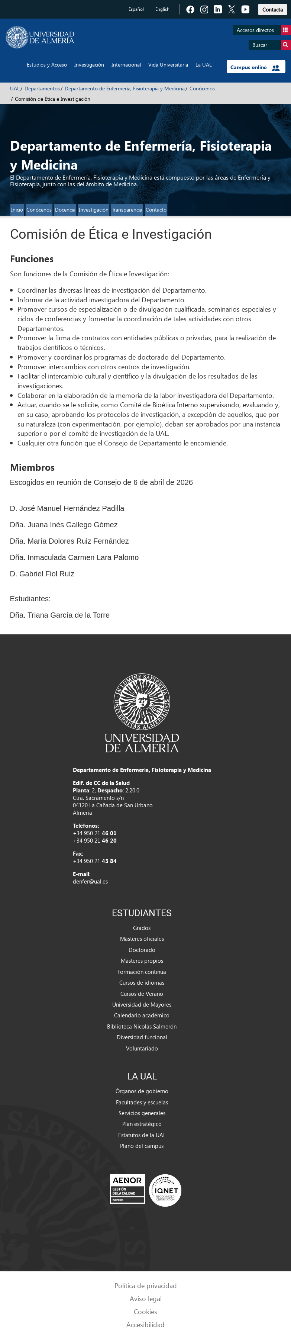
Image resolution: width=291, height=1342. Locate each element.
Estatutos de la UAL (142, 1135)
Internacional (126, 64)
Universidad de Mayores (141, 1004)
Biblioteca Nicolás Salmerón (142, 1026)
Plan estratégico (142, 1123)
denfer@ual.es (90, 881)
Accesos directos (264, 30)
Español (136, 9)
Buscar (271, 45)
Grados (142, 927)
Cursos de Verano (141, 993)
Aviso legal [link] (146, 1298)
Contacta (272, 9)
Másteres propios (142, 960)
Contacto (156, 209)
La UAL (203, 64)
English (162, 9)
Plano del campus (142, 1145)
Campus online (255, 67)
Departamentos (42, 88)
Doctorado (142, 949)
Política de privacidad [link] (145, 1285)
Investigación (89, 64)
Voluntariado (142, 1048)
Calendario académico (141, 1015)
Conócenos (202, 88)
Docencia (65, 209)
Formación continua (141, 971)
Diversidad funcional (142, 1037)
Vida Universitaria (168, 64)
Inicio (17, 209)
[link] (272, 8)
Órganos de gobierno (142, 1091)
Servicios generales (142, 1113)
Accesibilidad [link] (145, 1324)
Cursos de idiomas (141, 982)
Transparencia (127, 209)
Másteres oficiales (142, 938)
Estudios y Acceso (47, 64)
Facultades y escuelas (142, 1102)
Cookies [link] (145, 1311)
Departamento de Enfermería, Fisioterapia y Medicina (125, 88)
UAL (15, 88)
